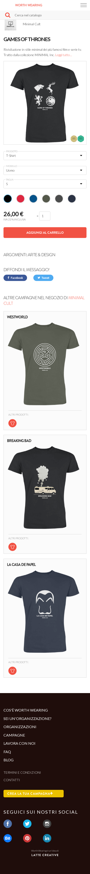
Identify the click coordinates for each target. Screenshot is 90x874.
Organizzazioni (19, 726)
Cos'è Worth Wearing (25, 710)
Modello (11, 166)
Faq (7, 751)
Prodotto (11, 151)
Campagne (14, 735)
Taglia (9, 179)
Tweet (43, 278)
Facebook (15, 278)
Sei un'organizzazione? (27, 718)
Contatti (11, 780)
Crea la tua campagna (30, 793)
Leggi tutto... (63, 55)
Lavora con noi (19, 743)
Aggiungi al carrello (45, 232)
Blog (8, 760)
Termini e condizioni (22, 772)
